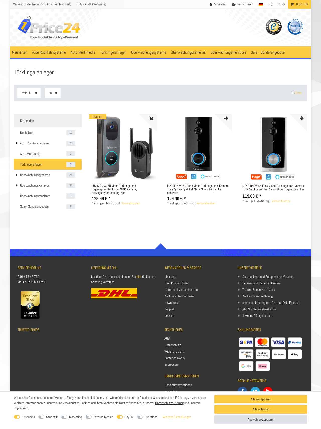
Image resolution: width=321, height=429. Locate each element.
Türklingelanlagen (113, 52)
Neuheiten (19, 52)
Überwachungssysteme (148, 52)
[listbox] (123, 148)
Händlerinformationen (178, 385)
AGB (167, 338)
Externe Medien (103, 417)
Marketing (75, 417)
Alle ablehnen (261, 409)
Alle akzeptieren (261, 399)
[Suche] (271, 4)
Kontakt (169, 315)
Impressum (171, 364)
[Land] (261, 4)
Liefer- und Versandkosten (181, 289)
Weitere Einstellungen (177, 417)
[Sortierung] (29, 93)
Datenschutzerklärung (169, 403)
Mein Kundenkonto (176, 283)
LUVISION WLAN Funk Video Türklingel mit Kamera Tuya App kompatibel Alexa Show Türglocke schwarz (198, 189)
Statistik (52, 417)
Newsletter (171, 302)
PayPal (129, 417)
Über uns (169, 276)
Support (169, 309)
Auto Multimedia (83, 52)
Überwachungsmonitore (228, 52)
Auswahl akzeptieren (261, 419)
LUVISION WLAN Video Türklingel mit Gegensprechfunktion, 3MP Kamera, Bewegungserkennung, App (114, 189)
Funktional (151, 417)
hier (139, 276)
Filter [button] (296, 93)
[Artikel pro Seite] (53, 93)
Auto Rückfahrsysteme (49, 52)
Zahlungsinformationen (179, 296)
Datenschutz (172, 345)
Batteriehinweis (174, 358)
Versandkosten (130, 203)
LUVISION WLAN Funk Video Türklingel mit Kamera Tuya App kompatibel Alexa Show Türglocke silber (273, 187)
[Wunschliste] (282, 4)
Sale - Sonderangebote (268, 52)
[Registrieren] (242, 4)
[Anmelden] (217, 4)
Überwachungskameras (188, 52)
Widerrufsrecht (174, 351)
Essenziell (28, 417)
